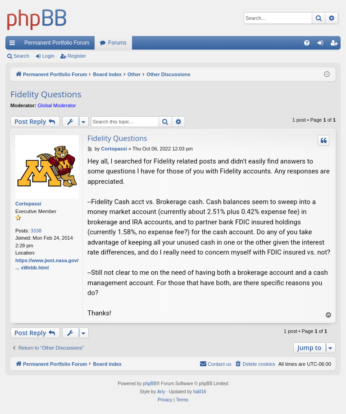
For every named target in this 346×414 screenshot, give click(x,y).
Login (48, 56)
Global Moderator (57, 105)
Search (21, 56)
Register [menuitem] (336, 45)
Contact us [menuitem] (216, 363)
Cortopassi (28, 203)
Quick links (14, 45)
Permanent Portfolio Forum (56, 43)
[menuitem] (307, 43)
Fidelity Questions (46, 94)
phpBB (149, 383)
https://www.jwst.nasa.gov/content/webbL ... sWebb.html (64, 264)
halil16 (199, 391)
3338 (36, 230)
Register (77, 56)
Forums (117, 43)
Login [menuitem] (322, 45)
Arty (161, 391)
